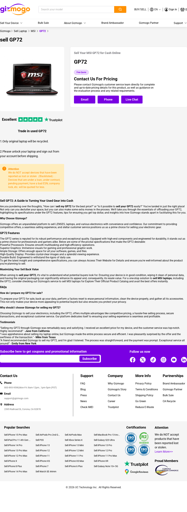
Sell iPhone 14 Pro (13, 445)
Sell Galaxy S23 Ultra (104, 440)
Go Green (140, 401)
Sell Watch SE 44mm (46, 471)
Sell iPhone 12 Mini (74, 450)
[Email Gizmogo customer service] (85, 99)
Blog (83, 389)
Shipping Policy (144, 395)
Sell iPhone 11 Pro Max (105, 455)
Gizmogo (5, 31)
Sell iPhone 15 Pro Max (15, 434)
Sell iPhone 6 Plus (74, 466)
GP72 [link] (42, 31)
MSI (33, 31)
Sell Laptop (21, 31)
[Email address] (38, 359)
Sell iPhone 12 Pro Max (15, 455)
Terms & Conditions (146, 389)
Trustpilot (113, 407)
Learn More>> (164, 451)
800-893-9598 (11, 387)
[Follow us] (132, 360)
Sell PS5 (40, 440)
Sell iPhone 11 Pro (74, 455)
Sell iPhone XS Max (74, 461)
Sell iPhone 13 (43, 445)
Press (83, 395)
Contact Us (114, 395)
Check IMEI (86, 407)
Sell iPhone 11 (43, 455)
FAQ (82, 383)
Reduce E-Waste (144, 407)
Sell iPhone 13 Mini (74, 445)
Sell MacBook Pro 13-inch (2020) (107, 434)
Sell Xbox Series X (74, 440)
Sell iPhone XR (101, 461)
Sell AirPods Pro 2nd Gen (48, 434)
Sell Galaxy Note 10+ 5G (106, 466)
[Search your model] (71, 9)
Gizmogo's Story (117, 389)
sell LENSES (58, 224)
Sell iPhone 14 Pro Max (15, 471)
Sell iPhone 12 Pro (103, 450)
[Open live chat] (132, 99)
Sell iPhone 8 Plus (13, 466)
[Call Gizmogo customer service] (109, 99)
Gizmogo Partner (148, 22)
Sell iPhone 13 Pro (103, 445)
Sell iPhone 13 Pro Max (15, 450)
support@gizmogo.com (16, 398)
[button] (155, 9)
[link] (5, 31)
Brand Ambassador (112, 22)
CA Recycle (169, 401)
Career (111, 401)
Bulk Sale (43, 22)
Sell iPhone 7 (42, 466)
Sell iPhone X (10, 461)
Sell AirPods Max (73, 434)
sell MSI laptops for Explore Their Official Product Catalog (95, 281)
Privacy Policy (143, 383)
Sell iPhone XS (43, 461)
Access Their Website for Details (105, 260)
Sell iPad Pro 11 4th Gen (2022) (17, 440)
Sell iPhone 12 (43, 450)
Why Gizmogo (116, 383)
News (83, 401)
